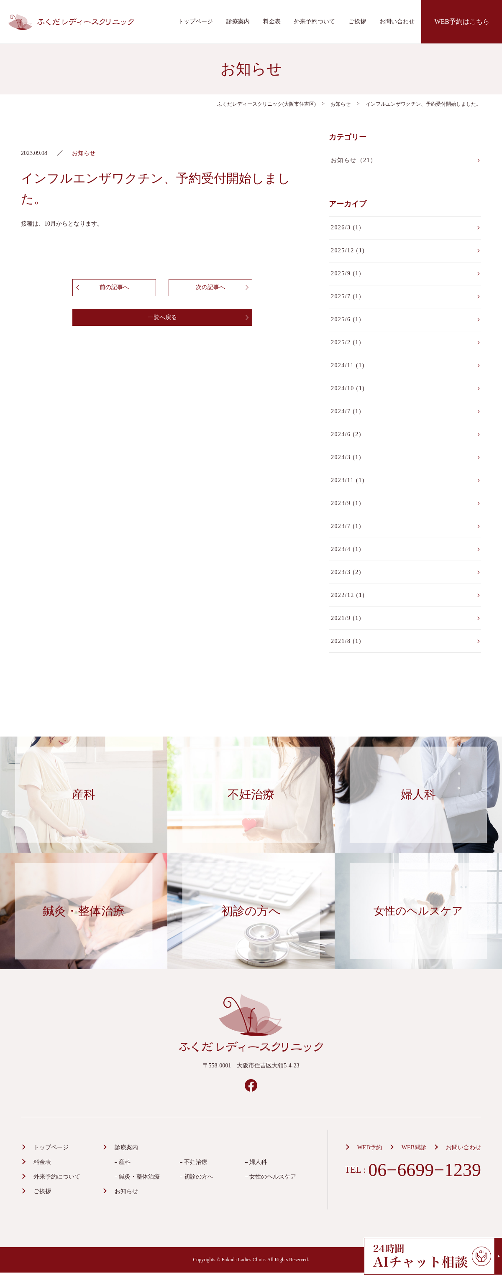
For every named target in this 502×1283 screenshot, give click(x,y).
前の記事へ (114, 287)
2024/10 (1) (348, 388)
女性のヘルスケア (272, 1177)
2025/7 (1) (346, 296)
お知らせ (126, 1191)
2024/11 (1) (348, 365)
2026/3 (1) (346, 227)
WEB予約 (369, 1147)
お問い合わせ (397, 21)
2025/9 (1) (346, 273)
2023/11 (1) (348, 480)
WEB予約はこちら (461, 21)
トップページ (195, 21)
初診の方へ (198, 1177)
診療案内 (238, 21)
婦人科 (258, 1162)
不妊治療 (195, 1162)
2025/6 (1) (346, 319)
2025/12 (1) (348, 250)
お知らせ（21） (353, 160)
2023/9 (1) (346, 503)
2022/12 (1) (348, 595)
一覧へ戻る (162, 317)
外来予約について (56, 1177)
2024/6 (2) (346, 434)
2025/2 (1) (346, 342)
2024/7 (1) (346, 411)
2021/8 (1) (346, 641)
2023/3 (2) (346, 572)
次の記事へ (210, 287)
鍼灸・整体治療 (139, 1177)
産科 (125, 1162)
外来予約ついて (314, 21)
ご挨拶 (357, 21)
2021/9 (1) (346, 618)
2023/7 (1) (346, 526)
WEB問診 (414, 1147)
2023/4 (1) (346, 549)
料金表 (272, 21)
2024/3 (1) (346, 457)
